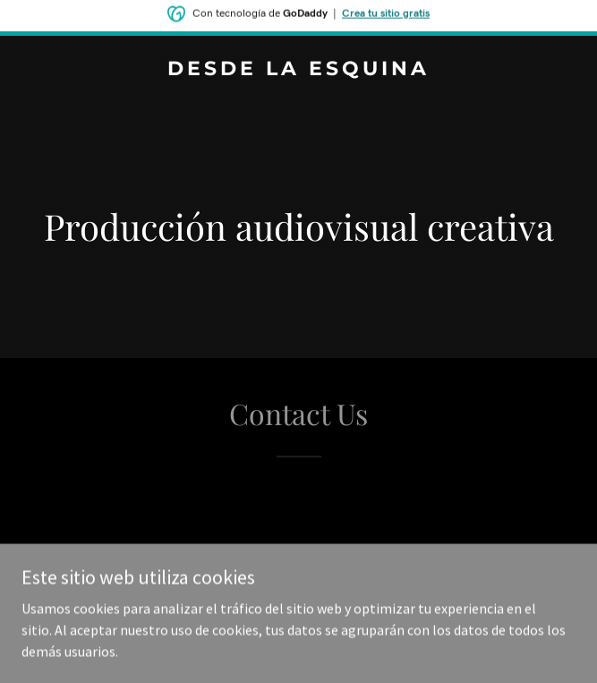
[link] (298, 70)
